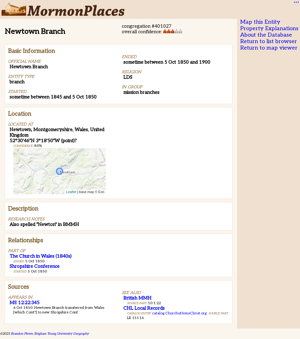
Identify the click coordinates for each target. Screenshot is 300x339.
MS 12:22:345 (24, 302)
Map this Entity (260, 22)
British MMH (137, 298)
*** (295, 3)
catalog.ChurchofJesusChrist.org (179, 313)
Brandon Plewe (22, 334)
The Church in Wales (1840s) (41, 256)
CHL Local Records (144, 308)
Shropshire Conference (35, 266)
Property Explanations (269, 28)
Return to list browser (268, 41)
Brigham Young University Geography (61, 334)
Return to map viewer (269, 48)
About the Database (266, 35)
